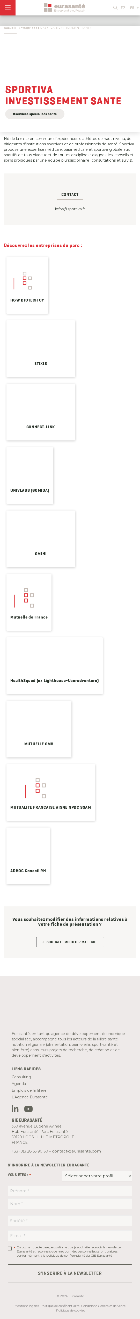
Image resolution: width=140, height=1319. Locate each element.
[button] (115, 6)
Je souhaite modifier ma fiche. (70, 942)
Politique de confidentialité (59, 1306)
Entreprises (27, 28)
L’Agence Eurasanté (30, 1097)
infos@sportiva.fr (70, 209)
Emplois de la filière (29, 1090)
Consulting (21, 1077)
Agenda (19, 1083)
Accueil (10, 28)
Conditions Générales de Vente (103, 1306)
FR (134, 7)
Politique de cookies (70, 1310)
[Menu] (8, 7)
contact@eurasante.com (76, 1151)
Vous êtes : (19, 1175)
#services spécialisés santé (35, 114)
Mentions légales (26, 1306)
